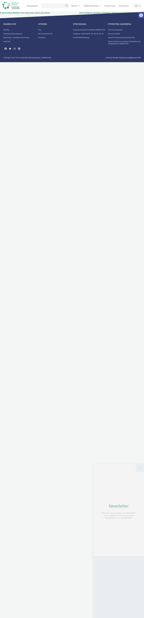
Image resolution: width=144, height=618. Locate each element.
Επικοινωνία (124, 6)
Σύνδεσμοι (42, 37)
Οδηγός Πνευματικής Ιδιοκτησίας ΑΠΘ (121, 37)
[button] (141, 15)
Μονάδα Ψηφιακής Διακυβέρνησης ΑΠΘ (127, 58)
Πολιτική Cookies (114, 34)
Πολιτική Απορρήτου (115, 30)
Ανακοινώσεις (110, 6)
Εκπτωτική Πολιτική (45, 34)
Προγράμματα (32, 7)
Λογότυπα (6, 41)
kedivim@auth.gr (83, 37)
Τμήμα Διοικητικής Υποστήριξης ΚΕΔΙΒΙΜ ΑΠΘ (89, 30)
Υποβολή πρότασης (92, 6)
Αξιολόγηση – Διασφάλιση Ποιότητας (16, 37)
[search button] (66, 5)
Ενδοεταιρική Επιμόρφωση (12, 34)
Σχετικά (75, 6)
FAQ (39, 30)
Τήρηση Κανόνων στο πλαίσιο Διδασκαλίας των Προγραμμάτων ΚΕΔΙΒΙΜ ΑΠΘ (124, 42)
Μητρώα (6, 30)
